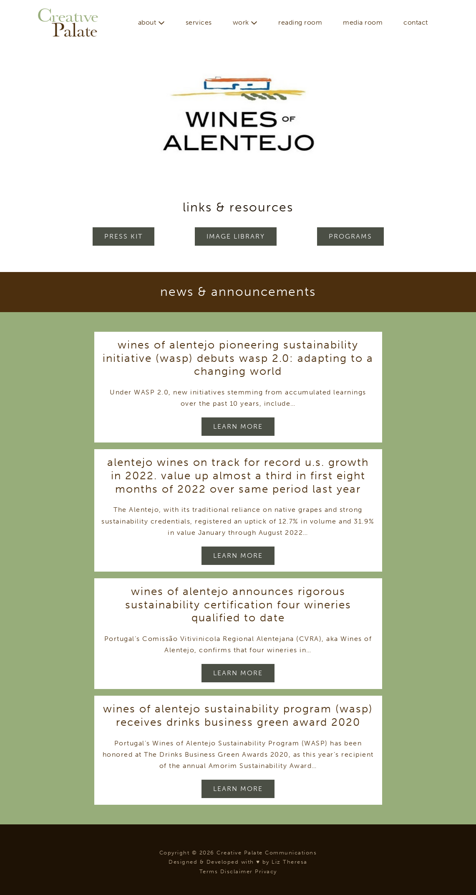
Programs (350, 236)
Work (245, 22)
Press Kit (123, 236)
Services (199, 22)
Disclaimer (236, 871)
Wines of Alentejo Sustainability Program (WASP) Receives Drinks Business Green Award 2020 (238, 715)
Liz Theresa (289, 862)
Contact (415, 22)
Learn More (238, 426)
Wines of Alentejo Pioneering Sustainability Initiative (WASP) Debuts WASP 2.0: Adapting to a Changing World (238, 358)
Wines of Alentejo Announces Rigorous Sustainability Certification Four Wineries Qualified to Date (238, 604)
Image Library (236, 236)
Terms (208, 871)
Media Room (363, 22)
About (151, 22)
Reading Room (300, 22)
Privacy (266, 871)
